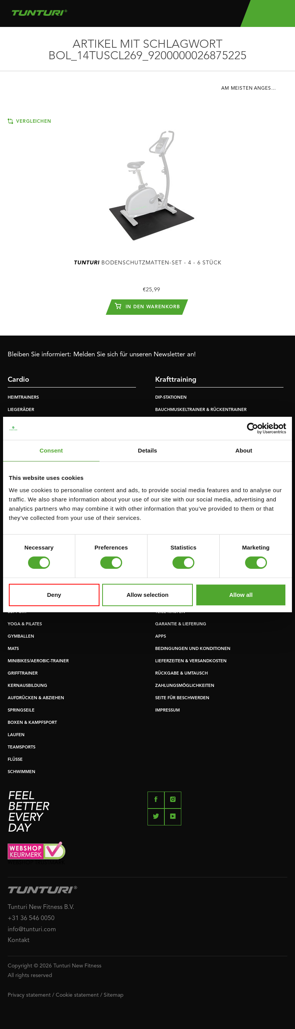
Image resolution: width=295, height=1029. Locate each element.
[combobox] (254, 90)
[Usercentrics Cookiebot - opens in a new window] (252, 428)
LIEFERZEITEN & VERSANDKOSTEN (191, 661)
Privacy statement (29, 995)
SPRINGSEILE (21, 710)
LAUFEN (16, 735)
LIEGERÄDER (21, 410)
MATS (13, 649)
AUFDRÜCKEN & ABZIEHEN (36, 698)
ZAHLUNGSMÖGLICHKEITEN (184, 686)
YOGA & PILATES (25, 624)
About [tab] (243, 450)
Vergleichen (29, 121)
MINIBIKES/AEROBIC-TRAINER (38, 661)
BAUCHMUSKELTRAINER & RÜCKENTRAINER (201, 410)
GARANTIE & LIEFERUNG (180, 624)
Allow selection (147, 594)
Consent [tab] (51, 450)
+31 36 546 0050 (31, 918)
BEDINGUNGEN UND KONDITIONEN (192, 649)
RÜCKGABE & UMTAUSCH (181, 674)
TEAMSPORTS (21, 747)
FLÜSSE (15, 760)
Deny (54, 594)
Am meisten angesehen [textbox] (253, 88)
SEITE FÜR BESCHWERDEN (182, 698)
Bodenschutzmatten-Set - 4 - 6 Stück (148, 263)
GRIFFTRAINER (23, 674)
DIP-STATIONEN (171, 398)
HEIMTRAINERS (23, 398)
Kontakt (19, 940)
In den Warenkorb (147, 305)
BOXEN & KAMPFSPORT (32, 723)
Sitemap (114, 995)
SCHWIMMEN (21, 772)
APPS (160, 637)
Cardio (18, 379)
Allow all (241, 594)
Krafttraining (175, 379)
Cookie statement (77, 995)
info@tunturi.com (32, 930)
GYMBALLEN (21, 637)
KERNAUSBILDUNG (27, 686)
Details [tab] (147, 450)
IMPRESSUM (167, 710)
